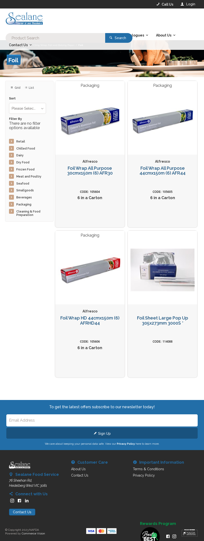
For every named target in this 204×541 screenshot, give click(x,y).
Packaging (23, 204)
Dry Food (22, 162)
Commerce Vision (33, 533)
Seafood (22, 183)
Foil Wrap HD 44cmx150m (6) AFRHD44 (90, 321)
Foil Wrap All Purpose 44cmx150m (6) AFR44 (162, 171)
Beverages (24, 197)
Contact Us (22, 512)
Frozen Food (25, 169)
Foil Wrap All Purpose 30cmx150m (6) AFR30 (90, 171)
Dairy (20, 155)
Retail (20, 141)
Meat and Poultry (28, 176)
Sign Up (104, 433)
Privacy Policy (126, 443)
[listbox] (27, 108)
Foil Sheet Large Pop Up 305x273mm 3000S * (162, 321)
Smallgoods (25, 190)
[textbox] (82, 19)
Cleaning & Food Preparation (28, 213)
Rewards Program (158, 524)
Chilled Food (25, 148)
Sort (12, 98)
